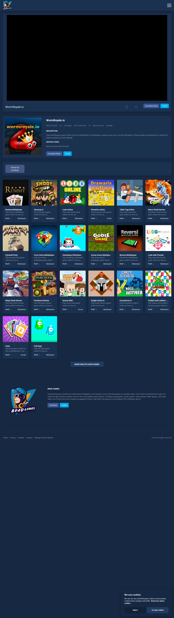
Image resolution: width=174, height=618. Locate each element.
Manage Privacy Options (43, 519)
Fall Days (38, 346)
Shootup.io (39, 210)
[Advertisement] (87, 410)
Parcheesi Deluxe (41, 300)
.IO (61, 126)
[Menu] (169, 5)
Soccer (80, 309)
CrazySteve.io (126, 300)
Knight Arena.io (98, 300)
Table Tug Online (127, 210)
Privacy (13, 519)
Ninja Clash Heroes (13, 300)
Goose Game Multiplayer (102, 255)
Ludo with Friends (156, 255)
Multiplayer (51, 126)
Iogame (109, 126)
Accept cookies (158, 610)
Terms (5, 519)
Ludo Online (68, 210)
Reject (135, 610)
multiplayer (98, 126)
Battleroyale (80, 126)
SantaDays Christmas (72, 255)
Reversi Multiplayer (128, 255)
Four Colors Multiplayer (44, 255)
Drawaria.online (98, 210)
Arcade (23, 355)
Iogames (68, 126)
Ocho (7, 346)
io (89, 126)
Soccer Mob (68, 300)
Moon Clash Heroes (156, 210)
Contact (29, 519)
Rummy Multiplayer (13, 210)
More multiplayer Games (87, 364)
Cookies (21, 519)
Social (109, 218)
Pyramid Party (11, 255)
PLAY (7, 218)
